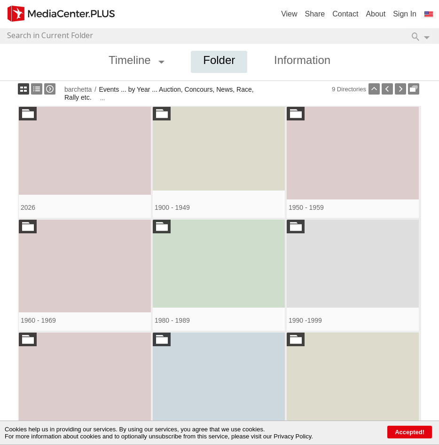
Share (315, 14)
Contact (345, 14)
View (289, 14)
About (375, 14)
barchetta (78, 89)
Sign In (404, 14)
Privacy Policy (292, 436)
